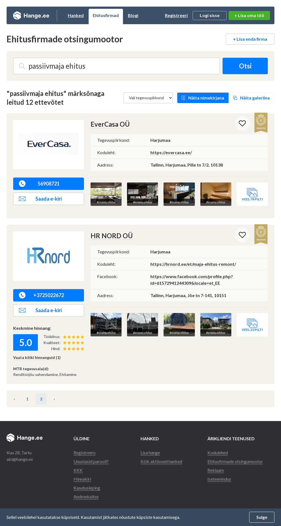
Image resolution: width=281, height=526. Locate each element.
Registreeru (84, 452)
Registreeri (176, 15)
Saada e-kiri (40, 199)
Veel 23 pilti (252, 330)
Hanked (76, 15)
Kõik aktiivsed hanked (161, 461)
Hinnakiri (82, 478)
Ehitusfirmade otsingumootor (235, 461)
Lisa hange (150, 452)
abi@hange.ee (20, 459)
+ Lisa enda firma (250, 38)
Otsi (245, 66)
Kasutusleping (87, 487)
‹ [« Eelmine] (14, 399)
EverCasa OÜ (110, 124)
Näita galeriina (255, 97)
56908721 (39, 183)
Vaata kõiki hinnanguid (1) (37, 357)
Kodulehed (217, 452)
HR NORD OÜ (112, 236)
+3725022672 (41, 295)
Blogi (133, 15)
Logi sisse (210, 15)
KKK (78, 470)
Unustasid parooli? (91, 461)
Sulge (261, 517)
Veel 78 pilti (252, 199)
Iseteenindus (219, 478)
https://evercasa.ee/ (171, 152)
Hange (31, 15)
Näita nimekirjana (206, 97)
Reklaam (215, 470)
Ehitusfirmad (106, 15)
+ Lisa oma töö (249, 15)
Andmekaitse (86, 496)
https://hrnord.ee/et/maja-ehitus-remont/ (193, 264)
